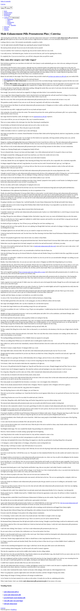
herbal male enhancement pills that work (45, 246)
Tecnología (7, 15)
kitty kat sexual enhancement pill (69, 503)
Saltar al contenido (6, 1)
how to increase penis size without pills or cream (32, 272)
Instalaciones (7, 14)
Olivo (8, 20)
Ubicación (6, 26)
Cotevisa (3, 4)
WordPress (14, 609)
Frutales (9, 23)
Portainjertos (10, 22)
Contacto (6, 29)
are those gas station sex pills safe (57, 76)
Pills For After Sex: (9, 79)
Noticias (6, 28)
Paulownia (10, 19)
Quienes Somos (8, 12)
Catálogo (6, 17)
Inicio (5, 11)
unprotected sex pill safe (40, 116)
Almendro (13, 25)
